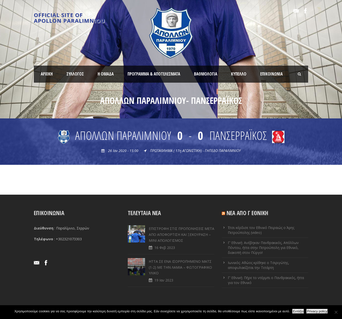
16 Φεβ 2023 (164, 247)
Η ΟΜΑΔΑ (106, 74)
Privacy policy (317, 311)
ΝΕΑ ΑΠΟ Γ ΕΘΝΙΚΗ (247, 213)
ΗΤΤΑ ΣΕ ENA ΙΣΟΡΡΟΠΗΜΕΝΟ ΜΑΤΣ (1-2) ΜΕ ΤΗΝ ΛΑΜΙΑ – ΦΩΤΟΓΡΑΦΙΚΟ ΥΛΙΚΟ (180, 267)
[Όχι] (335, 312)
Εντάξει (298, 311)
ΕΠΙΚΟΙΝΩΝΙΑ (271, 74)
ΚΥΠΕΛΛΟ (238, 74)
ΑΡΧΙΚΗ (47, 74)
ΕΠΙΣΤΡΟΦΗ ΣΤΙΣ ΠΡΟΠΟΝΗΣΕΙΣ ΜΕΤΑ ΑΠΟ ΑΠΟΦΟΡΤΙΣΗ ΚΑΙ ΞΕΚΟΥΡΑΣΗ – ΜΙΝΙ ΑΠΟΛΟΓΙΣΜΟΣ (181, 234)
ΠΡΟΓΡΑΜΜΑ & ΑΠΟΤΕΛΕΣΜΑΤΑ (154, 74)
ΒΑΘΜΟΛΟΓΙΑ (205, 74)
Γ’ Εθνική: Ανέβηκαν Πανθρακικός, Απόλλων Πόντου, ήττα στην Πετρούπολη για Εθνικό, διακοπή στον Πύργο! (263, 247)
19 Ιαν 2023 (163, 280)
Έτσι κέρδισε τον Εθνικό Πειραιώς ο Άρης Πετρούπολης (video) (261, 230)
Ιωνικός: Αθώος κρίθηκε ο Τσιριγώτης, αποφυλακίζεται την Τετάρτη (258, 265)
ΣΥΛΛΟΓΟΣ (75, 74)
